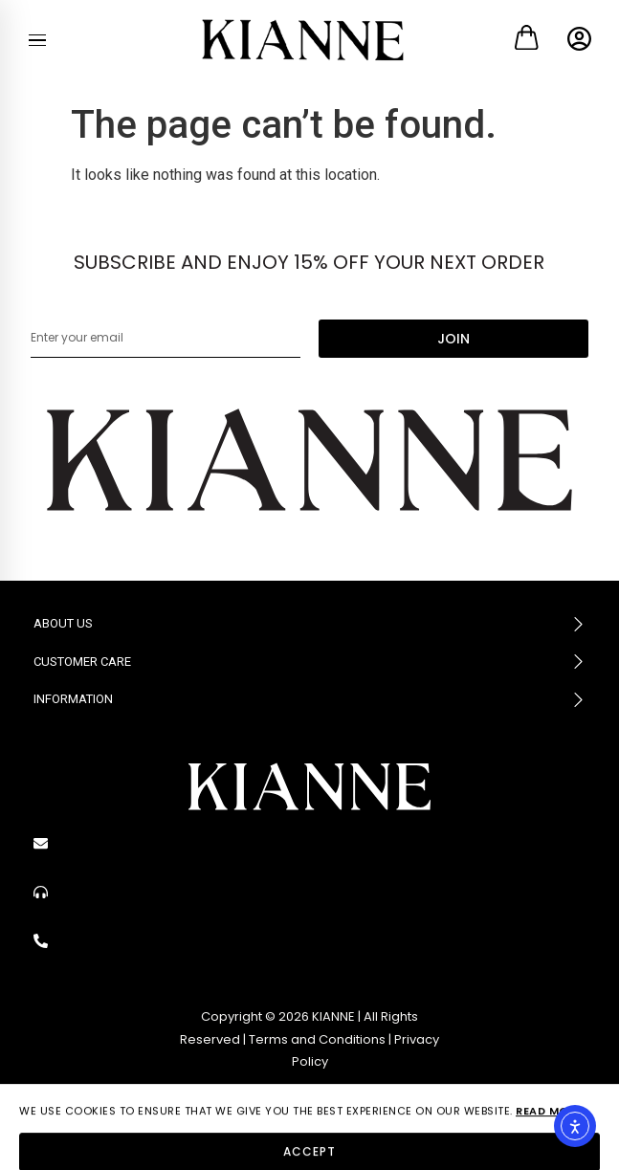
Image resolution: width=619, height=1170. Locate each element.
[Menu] (37, 40)
